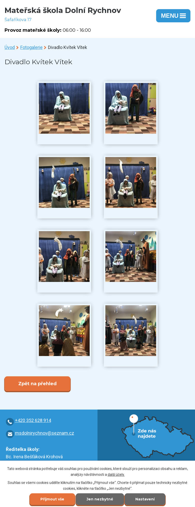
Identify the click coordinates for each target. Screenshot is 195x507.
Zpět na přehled (37, 383)
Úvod (10, 47)
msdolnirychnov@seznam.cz (44, 433)
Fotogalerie (31, 47)
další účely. (116, 474)
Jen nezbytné (100, 499)
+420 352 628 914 (33, 420)
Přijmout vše (52, 499)
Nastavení (145, 499)
